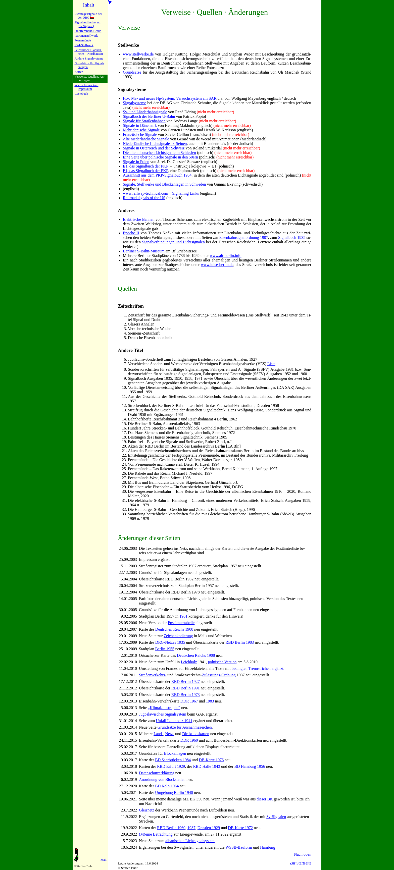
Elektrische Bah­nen (138, 219)
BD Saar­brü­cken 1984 (173, 760)
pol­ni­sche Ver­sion (222, 662)
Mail (104, 859)
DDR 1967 (189, 701)
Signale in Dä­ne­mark (140, 125)
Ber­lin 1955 (164, 649)
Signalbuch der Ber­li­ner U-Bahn (149, 116)
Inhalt (88, 5)
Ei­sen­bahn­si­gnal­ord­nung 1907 (243, 237)
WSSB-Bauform (238, 847)
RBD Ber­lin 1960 (171, 828)
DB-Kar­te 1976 (211, 760)
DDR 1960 (189, 740)
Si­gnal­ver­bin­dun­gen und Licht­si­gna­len (173, 242)
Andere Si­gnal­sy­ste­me (88, 58)
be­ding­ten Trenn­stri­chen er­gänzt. (258, 668)
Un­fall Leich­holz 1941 (174, 721)
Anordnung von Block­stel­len (162, 779)
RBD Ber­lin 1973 (185, 694)
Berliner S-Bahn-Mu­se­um (144, 251)
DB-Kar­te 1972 (240, 828)
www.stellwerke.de (138, 54)
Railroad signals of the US (144, 198)
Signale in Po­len (136, 161)
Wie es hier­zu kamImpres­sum (86, 87)
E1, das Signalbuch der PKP (145, 166)
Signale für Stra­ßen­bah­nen (144, 121)
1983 (210, 701)
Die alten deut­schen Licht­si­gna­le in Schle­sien (159, 152)
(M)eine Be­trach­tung (156, 834)
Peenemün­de (82, 40)
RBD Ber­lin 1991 (185, 688)
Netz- (169, 734)
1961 (183, 616)
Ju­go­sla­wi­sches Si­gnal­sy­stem (162, 714)
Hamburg (267, 847)
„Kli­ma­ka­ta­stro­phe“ (164, 707)
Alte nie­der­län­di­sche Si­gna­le (146, 139)
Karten (78, 72)
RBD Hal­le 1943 (206, 766)
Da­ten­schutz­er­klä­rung (156, 773)
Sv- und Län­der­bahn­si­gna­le (145, 112)
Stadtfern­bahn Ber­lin (87, 31)
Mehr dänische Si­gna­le (141, 130)
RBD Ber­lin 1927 (185, 681)
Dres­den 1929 (209, 828)
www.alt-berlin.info (225, 255)
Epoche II (131, 233)
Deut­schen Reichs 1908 (174, 629)
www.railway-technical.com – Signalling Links (161, 193)
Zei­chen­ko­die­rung (178, 636)
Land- (158, 734)
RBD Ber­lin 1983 (239, 642)
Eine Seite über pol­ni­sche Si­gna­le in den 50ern (160, 157)
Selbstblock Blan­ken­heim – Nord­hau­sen (88, 52)
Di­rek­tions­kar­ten (195, 734)
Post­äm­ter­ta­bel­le (181, 623)
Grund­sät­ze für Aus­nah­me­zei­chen (185, 727)
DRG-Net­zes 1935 (170, 642)
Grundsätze (132, 72)
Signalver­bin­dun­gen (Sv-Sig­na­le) (87, 24)
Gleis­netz (146, 810)
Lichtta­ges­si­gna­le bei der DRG (88, 15)
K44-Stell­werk (83, 45)
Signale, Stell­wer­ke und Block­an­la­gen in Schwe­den (164, 184)
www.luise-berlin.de (217, 264)
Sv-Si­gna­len (276, 816)
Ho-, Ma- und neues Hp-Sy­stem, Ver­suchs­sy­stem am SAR (170, 98)
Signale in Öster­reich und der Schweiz (154, 148)
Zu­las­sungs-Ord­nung (219, 675)
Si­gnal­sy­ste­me (134, 103)
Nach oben (302, 854)
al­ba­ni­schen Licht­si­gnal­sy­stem (190, 841)
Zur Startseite (300, 863)
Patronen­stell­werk (85, 35)
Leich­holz (189, 662)
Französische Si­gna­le (140, 134)
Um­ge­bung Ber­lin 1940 (174, 792)
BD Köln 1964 (167, 786)
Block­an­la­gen (175, 753)
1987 (191, 828)
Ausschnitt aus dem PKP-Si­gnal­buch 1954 (157, 175)
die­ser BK (265, 799)
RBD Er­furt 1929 (171, 766)
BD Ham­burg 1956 (249, 766)
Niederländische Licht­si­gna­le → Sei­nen (155, 143)
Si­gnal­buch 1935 (291, 237)
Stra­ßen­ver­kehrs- (152, 675)
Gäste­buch (81, 93)
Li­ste (271, 364)
